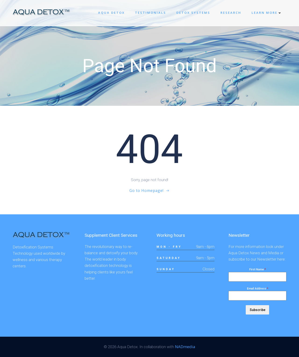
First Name (257, 269)
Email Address (257, 288)
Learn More (267, 13)
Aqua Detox (111, 13)
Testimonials (150, 13)
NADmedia (185, 346)
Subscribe (257, 310)
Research (231, 13)
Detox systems (193, 13)
